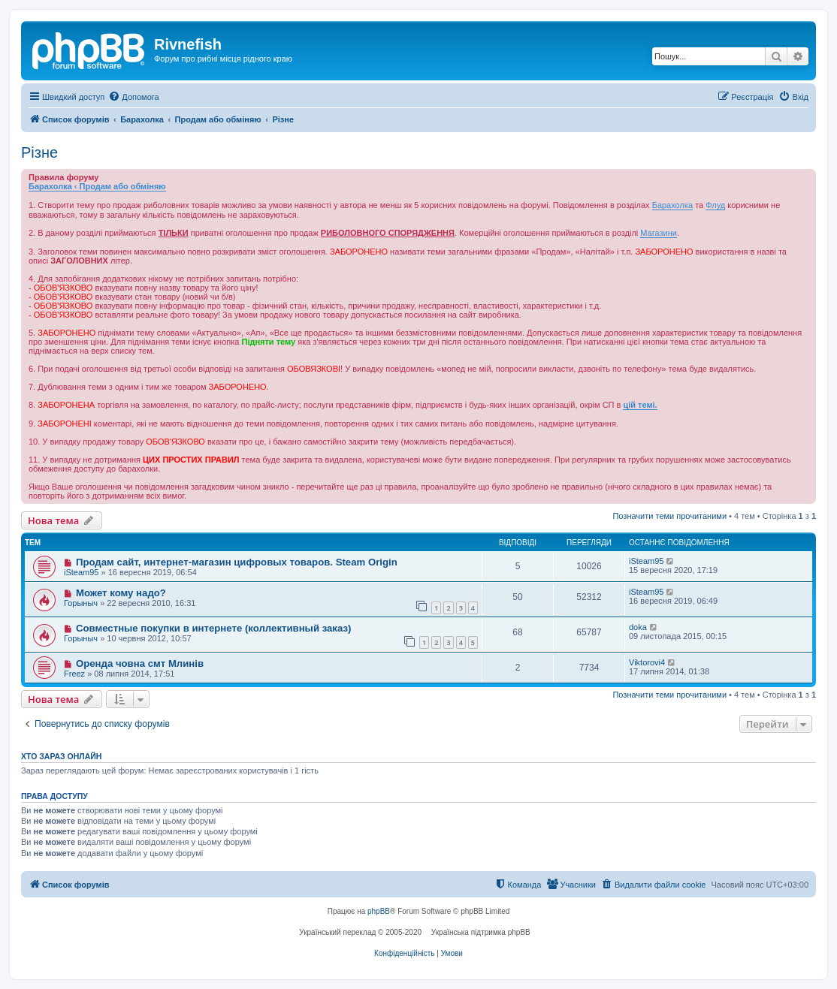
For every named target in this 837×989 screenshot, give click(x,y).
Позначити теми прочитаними (669, 515)
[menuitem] (133, 97)
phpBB (378, 911)
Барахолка (672, 205)
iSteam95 (81, 572)
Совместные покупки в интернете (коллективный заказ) (214, 628)
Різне (39, 152)
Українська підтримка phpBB (480, 932)
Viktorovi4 (647, 662)
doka (638, 627)
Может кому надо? (121, 593)
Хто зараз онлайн (61, 756)
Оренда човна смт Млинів (140, 663)
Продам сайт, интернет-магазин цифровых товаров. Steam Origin (236, 562)
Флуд (715, 205)
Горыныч (81, 603)
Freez (74, 673)
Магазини (658, 232)
